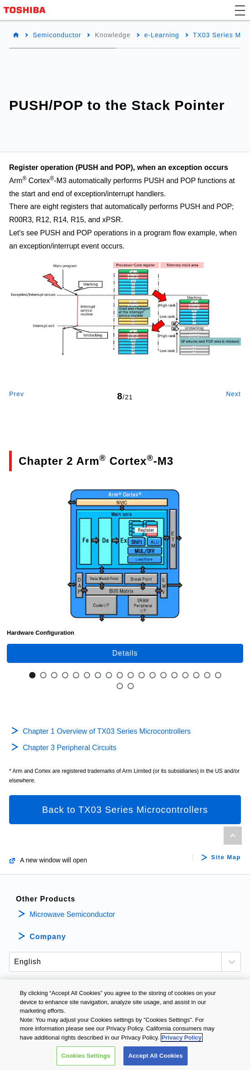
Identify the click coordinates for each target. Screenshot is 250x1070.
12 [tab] (152, 675)
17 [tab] (207, 675)
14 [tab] (174, 675)
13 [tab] (163, 675)
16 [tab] (196, 675)
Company (48, 937)
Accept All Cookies (155, 1056)
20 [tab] (131, 686)
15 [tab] (185, 675)
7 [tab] (98, 675)
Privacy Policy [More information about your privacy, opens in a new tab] (182, 1038)
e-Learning (161, 35)
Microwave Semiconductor (72, 914)
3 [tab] (54, 675)
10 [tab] (131, 675)
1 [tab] (32, 675)
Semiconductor (57, 35)
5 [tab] (76, 675)
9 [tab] (120, 675)
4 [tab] (65, 675)
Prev (16, 394)
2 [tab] (43, 675)
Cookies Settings (86, 1056)
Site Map (226, 857)
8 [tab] (109, 675)
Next (233, 394)
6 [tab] (87, 675)
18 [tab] (218, 675)
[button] (240, 10)
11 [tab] (141, 675)
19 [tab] (120, 686)
